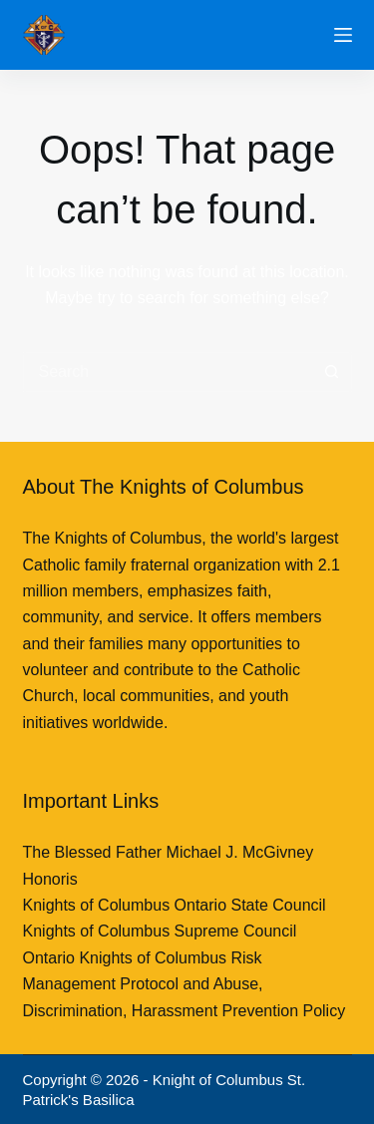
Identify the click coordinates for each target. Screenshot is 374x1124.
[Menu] (343, 35)
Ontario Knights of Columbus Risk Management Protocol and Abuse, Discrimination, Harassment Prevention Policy (184, 984)
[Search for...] (167, 372)
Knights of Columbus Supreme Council (160, 931)
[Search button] (332, 372)
